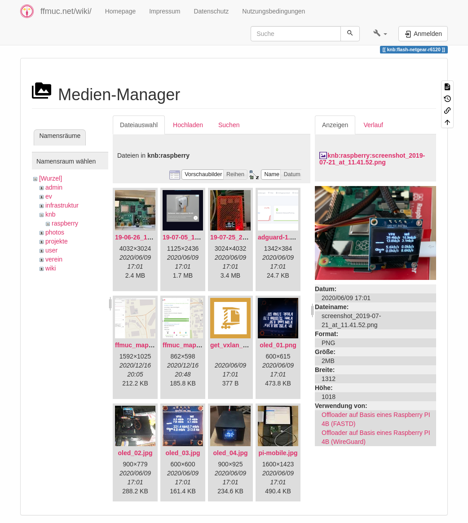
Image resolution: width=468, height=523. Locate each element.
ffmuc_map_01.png (143, 345)
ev (48, 196)
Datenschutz (211, 11)
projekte (56, 241)
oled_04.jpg (230, 453)
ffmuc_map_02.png (191, 345)
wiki (50, 268)
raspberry (65, 223)
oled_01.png (278, 345)
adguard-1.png (279, 237)
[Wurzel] (50, 178)
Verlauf (373, 125)
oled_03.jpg (182, 453)
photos (54, 232)
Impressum (164, 11)
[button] (380, 33)
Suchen (228, 125)
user (51, 250)
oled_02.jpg (135, 453)
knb (50, 214)
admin (53, 187)
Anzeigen (335, 125)
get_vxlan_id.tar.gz (238, 345)
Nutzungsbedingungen (273, 11)
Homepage (120, 11)
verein (53, 259)
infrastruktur (62, 205)
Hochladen (188, 125)
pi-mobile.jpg (277, 453)
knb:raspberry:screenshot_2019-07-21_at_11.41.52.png (372, 159)
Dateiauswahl (139, 125)
